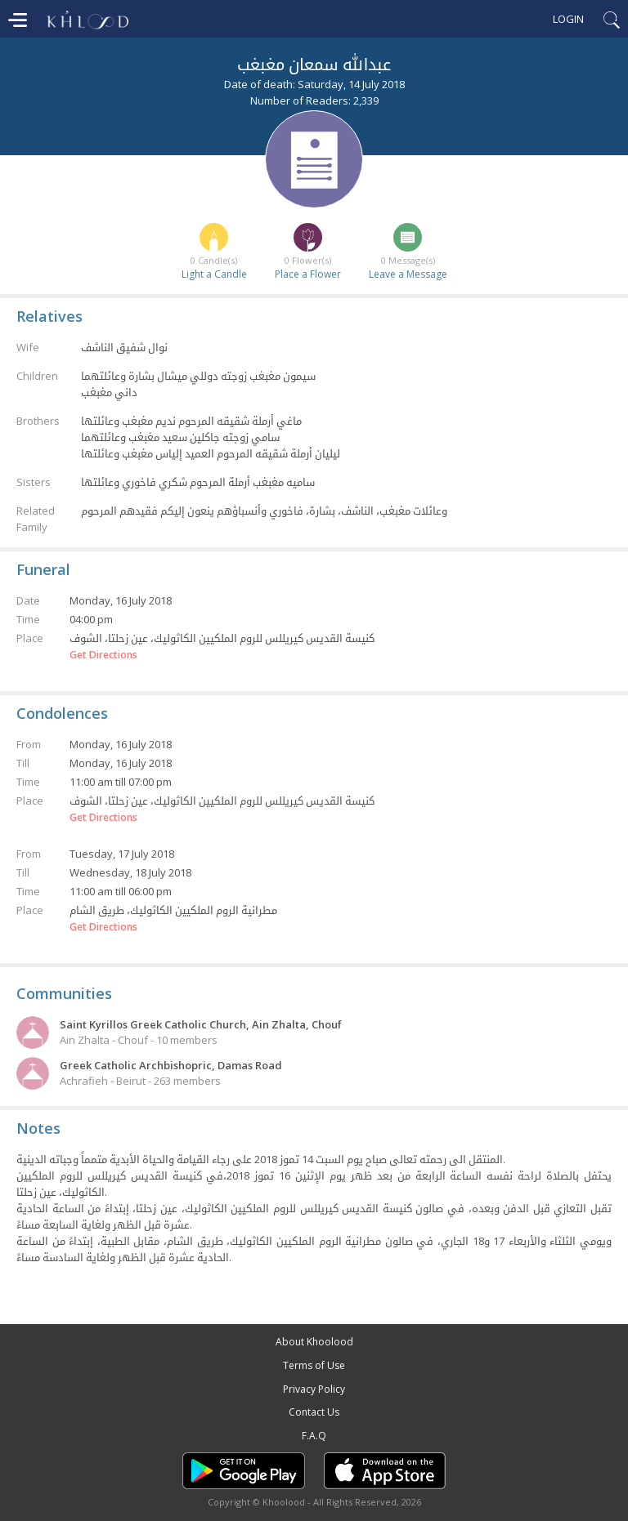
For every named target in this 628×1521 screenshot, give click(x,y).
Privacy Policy (314, 1389)
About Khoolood (314, 1342)
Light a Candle (214, 274)
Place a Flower (308, 274)
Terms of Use (314, 1365)
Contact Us (314, 1412)
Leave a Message (408, 274)
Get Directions (103, 655)
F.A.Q (314, 1436)
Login (568, 18)
